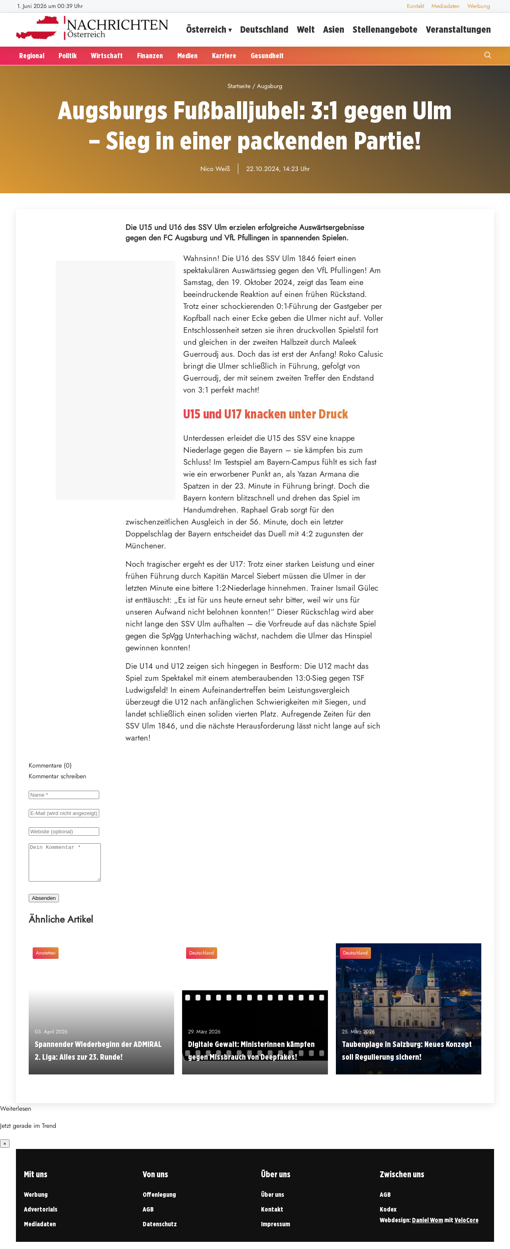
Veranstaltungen (458, 29)
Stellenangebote (385, 29)
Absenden (44, 905)
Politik (67, 55)
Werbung (478, 6)
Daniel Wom (427, 1227)
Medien (187, 55)
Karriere (224, 55)
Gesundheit (267, 55)
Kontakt (415, 6)
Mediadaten (446, 6)
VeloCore (467, 1227)
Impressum (275, 1231)
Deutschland (264, 29)
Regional (31, 55)
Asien (333, 29)
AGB (148, 1216)
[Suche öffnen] (487, 56)
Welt (306, 29)
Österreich (206, 29)
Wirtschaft (107, 55)
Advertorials (40, 1216)
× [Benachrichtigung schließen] (4, 1151)
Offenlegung (159, 1202)
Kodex (388, 1216)
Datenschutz (160, 1231)
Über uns (272, 1202)
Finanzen (150, 55)
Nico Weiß (215, 168)
